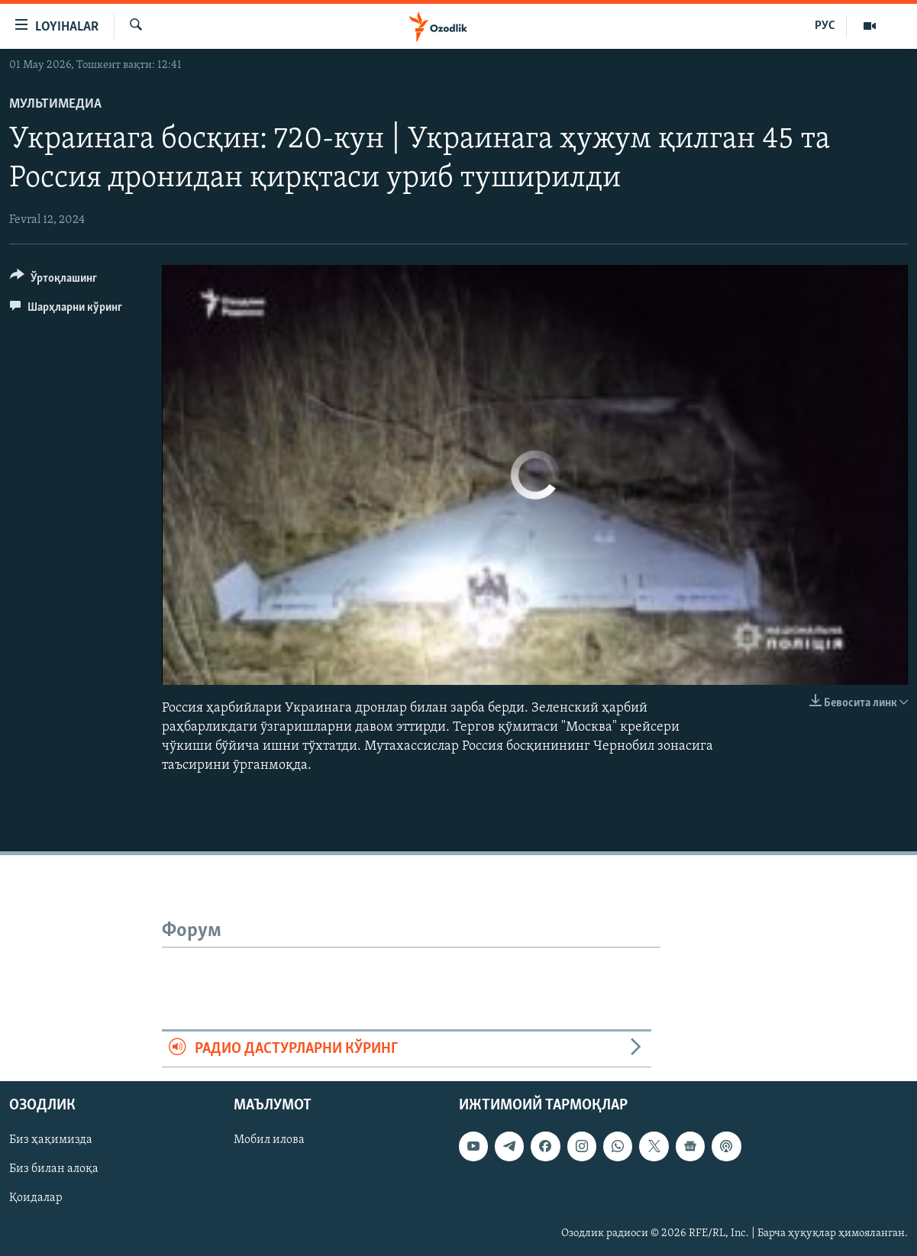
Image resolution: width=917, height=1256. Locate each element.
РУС (825, 26)
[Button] (53, 280)
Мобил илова (269, 1140)
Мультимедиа (55, 104)
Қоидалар (36, 1198)
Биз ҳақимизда (50, 1140)
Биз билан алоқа (53, 1169)
